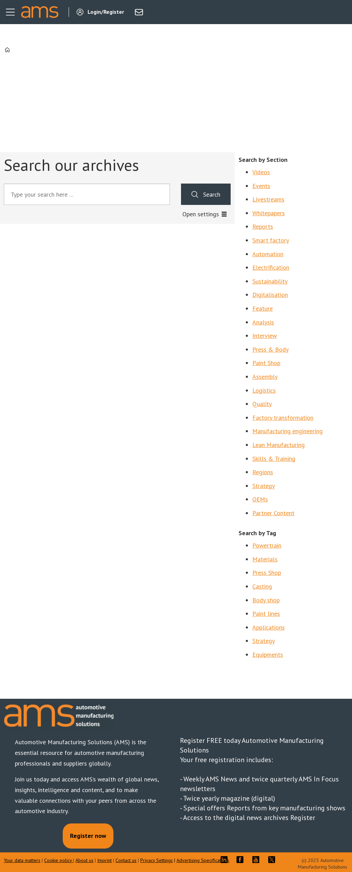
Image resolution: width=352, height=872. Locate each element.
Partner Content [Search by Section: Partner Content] (273, 513)
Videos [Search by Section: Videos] (261, 172)
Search (211, 194)
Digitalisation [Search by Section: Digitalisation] (270, 295)
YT (257, 859)
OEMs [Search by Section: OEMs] (260, 499)
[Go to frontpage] (40, 12)
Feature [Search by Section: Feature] (262, 308)
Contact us (126, 860)
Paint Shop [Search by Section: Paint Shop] (266, 363)
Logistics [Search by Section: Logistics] (264, 390)
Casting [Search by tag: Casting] (262, 586)
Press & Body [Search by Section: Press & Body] (270, 349)
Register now (88, 836)
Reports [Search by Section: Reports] (262, 226)
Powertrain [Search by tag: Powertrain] (266, 545)
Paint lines (266, 613)
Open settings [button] (200, 214)
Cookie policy (58, 860)
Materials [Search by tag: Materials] (265, 559)
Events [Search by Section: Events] (261, 186)
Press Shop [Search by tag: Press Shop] (266, 573)
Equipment (266, 654)
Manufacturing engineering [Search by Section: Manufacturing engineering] (287, 431)
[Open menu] (10, 12)
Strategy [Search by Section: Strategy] (263, 486)
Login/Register (106, 11)
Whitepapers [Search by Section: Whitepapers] (268, 213)
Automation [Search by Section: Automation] (267, 254)
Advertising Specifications (203, 860)
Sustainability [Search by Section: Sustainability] (270, 281)
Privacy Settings (156, 860)
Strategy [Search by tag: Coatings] (263, 641)
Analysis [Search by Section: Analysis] (263, 322)
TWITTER (273, 859)
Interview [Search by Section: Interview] (264, 336)
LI (226, 859)
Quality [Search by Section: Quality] (262, 404)
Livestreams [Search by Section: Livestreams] (268, 199)
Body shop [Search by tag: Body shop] (266, 600)
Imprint (104, 860)
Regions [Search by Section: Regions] (262, 472)
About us (84, 860)
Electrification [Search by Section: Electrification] (270, 267)
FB (242, 859)
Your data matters (22, 860)
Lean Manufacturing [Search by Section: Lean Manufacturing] (278, 445)
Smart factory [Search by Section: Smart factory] (270, 240)
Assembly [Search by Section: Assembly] (265, 377)
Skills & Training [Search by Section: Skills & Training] (273, 459)
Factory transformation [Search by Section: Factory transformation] (282, 418)
